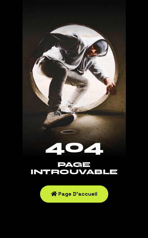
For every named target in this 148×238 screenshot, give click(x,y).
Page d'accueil (74, 193)
